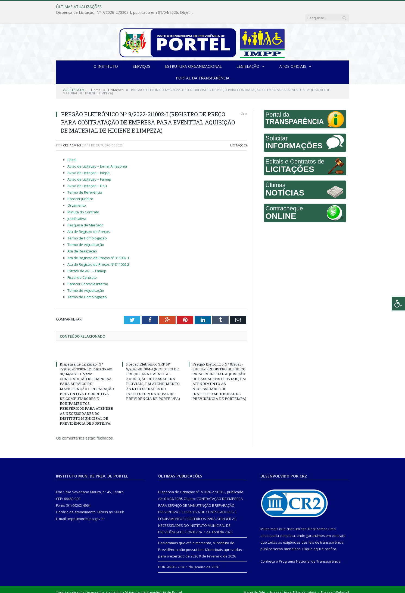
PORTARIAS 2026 (171, 555)
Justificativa (76, 207)
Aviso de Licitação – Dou (87, 174)
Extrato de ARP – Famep (86, 259)
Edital (71, 148)
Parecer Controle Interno (87, 272)
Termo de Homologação (87, 226)
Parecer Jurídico (80, 187)
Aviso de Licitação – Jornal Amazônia (97, 154)
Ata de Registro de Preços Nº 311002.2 (98, 253)
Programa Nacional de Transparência (310, 549)
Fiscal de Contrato (82, 266)
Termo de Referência (84, 180)
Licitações (238, 134)
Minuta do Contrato (83, 200)
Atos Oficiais (292, 54)
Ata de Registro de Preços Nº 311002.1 (98, 246)
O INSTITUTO (106, 54)
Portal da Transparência (202, 66)
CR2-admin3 (72, 134)
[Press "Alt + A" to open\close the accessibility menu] (398, 303)
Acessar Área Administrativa (293, 580)
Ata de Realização (82, 239)
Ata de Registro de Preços (88, 220)
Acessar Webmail (334, 580)
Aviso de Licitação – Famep (89, 167)
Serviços (141, 54)
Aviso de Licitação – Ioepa (88, 161)
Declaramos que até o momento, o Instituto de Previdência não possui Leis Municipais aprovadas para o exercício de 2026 (200, 538)
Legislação (247, 54)
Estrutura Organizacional (193, 54)
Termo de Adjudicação (85, 233)
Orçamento (76, 193)
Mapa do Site (254, 580)
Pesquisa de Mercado (85, 213)
